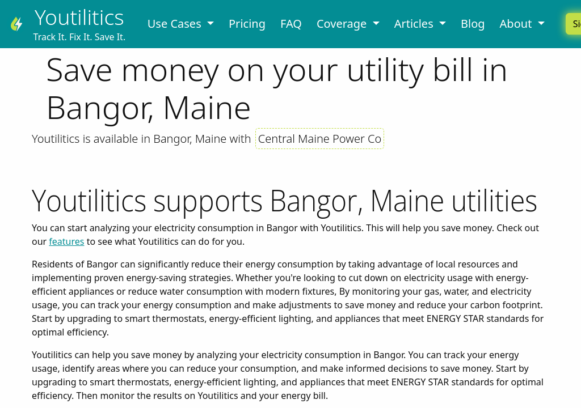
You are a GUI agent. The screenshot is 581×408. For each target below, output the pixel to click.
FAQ (291, 23)
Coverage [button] (343, 23)
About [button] (517, 23)
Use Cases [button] (176, 23)
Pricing (247, 23)
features (66, 241)
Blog (473, 23)
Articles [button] (415, 23)
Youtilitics (79, 16)
